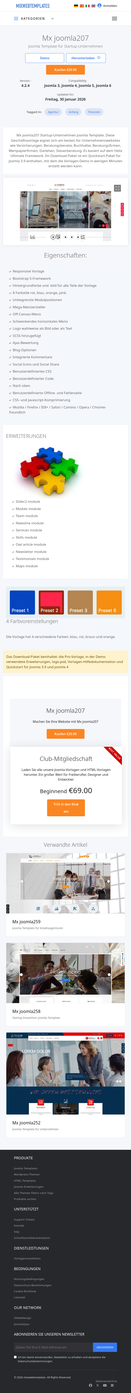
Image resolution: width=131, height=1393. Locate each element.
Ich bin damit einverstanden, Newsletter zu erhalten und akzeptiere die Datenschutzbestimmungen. (62, 1359)
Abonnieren (105, 1347)
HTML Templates (25, 1180)
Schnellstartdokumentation (32, 1238)
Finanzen (94, 112)
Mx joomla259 (26, 922)
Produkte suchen (25, 1199)
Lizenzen (19, 1297)
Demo (44, 58)
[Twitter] (97, 1385)
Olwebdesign (22, 1318)
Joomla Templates (25, 1168)
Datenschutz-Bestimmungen (33, 1285)
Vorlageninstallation (27, 1258)
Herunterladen (85, 58)
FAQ (16, 1232)
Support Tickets (24, 1219)
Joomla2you (22, 1324)
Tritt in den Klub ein (66, 808)
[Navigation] (114, 18)
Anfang (73, 112)
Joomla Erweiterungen (28, 1186)
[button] (53, 237)
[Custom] (112, 1385)
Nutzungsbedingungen (29, 1279)
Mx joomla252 (26, 1123)
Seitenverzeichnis (106, 1381)
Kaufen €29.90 (65, 70)
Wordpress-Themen (27, 1174)
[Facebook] (90, 1385)
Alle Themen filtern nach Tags (33, 1193)
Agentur (53, 112)
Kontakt (19, 1225)
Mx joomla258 (26, 1011)
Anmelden (107, 5)
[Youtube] (105, 1385)
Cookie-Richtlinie (25, 1291)
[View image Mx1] (117, 188)
